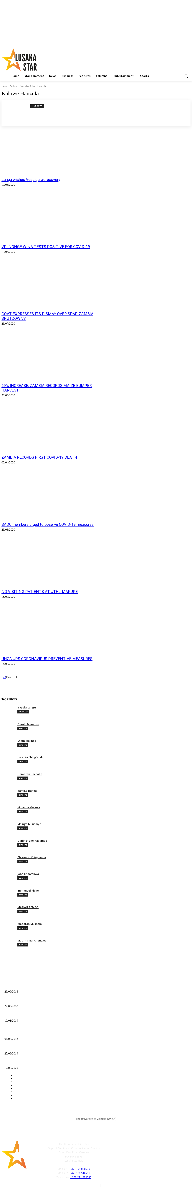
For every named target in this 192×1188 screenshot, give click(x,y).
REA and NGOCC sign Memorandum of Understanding (35, 1032)
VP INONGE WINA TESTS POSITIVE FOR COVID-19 (45, 246)
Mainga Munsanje (29, 824)
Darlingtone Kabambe (32, 840)
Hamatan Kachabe (29, 774)
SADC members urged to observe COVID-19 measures (47, 524)
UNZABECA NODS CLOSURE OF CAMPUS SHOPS (34, 1000)
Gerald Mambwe (28, 724)
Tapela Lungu (26, 707)
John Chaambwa (28, 874)
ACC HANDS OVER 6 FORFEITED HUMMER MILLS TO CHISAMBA (45, 1014)
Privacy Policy (91, 1185)
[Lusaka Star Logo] (24, 59)
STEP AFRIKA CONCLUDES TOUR (25, 1047)
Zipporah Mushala (29, 924)
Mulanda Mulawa (28, 807)
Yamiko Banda (27, 790)
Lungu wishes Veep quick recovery (30, 179)
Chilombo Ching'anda (31, 857)
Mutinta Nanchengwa (32, 940)
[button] (186, 76)
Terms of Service (112, 1185)
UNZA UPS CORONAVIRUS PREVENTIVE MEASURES (46, 659)
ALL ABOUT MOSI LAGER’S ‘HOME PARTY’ (31, 1062)
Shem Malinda (26, 740)
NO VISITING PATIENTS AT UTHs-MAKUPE (39, 591)
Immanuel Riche (28, 890)
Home (4, 86)
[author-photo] (17, 113)
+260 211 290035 (80, 1177)
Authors (14, 86)
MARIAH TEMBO (28, 907)
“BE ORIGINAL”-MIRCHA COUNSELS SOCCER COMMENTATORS (45, 985)
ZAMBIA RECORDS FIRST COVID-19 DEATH (39, 457)
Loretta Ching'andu (30, 757)
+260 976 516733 (79, 1173)
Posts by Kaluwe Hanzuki (33, 86)
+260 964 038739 (79, 1169)
